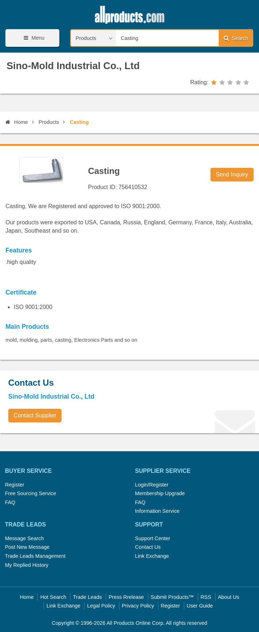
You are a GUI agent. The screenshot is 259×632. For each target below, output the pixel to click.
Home (16, 122)
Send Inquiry (232, 174)
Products (48, 122)
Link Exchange (152, 556)
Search (236, 38)
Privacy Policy (138, 606)
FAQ (10, 502)
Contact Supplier (35, 415)
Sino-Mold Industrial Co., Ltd (73, 65)
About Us (228, 597)
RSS (205, 597)
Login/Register (151, 485)
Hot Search (53, 597)
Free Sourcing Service (30, 493)
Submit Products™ (172, 597)
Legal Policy (101, 606)
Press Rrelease (126, 597)
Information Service (157, 511)
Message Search (24, 538)
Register (14, 485)
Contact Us (147, 547)
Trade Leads (87, 597)
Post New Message (27, 547)
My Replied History (27, 565)
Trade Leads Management (35, 556)
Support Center (152, 538)
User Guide (200, 606)
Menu (32, 38)
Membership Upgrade (160, 493)
